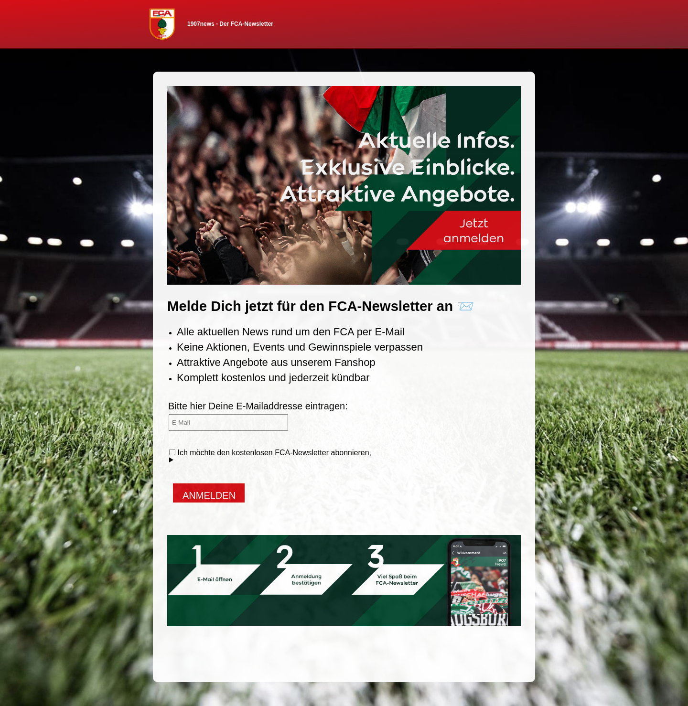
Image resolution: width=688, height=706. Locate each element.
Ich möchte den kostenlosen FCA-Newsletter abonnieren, (270, 456)
